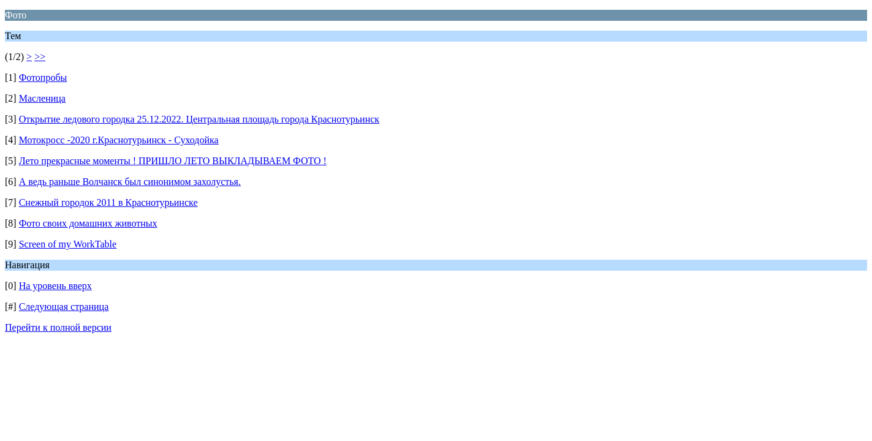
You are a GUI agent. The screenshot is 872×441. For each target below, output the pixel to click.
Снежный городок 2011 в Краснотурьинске (108, 202)
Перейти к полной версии (58, 327)
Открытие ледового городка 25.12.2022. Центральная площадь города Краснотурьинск (199, 119)
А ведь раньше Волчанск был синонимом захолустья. (130, 181)
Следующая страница (64, 306)
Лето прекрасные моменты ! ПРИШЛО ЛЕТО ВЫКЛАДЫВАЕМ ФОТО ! (173, 161)
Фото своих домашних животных (88, 223)
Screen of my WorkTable (67, 244)
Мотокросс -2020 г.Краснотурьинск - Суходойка (119, 140)
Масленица (42, 98)
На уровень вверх (55, 286)
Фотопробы (43, 77)
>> (39, 56)
